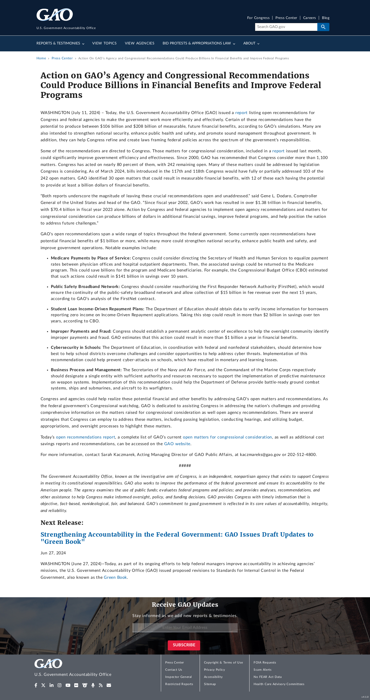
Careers (309, 18)
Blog (325, 18)
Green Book (115, 577)
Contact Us (173, 669)
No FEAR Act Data (268, 676)
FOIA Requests (265, 662)
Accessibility (213, 676)
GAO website (177, 444)
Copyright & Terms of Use (223, 662)
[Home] (83, 668)
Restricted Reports (179, 684)
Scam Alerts (262, 669)
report (241, 113)
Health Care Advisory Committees (279, 684)
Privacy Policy (214, 669)
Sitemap (210, 684)
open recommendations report (85, 437)
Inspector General (178, 676)
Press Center (286, 18)
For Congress (258, 18)
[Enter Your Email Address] (185, 627)
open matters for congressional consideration (227, 437)
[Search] (286, 27)
